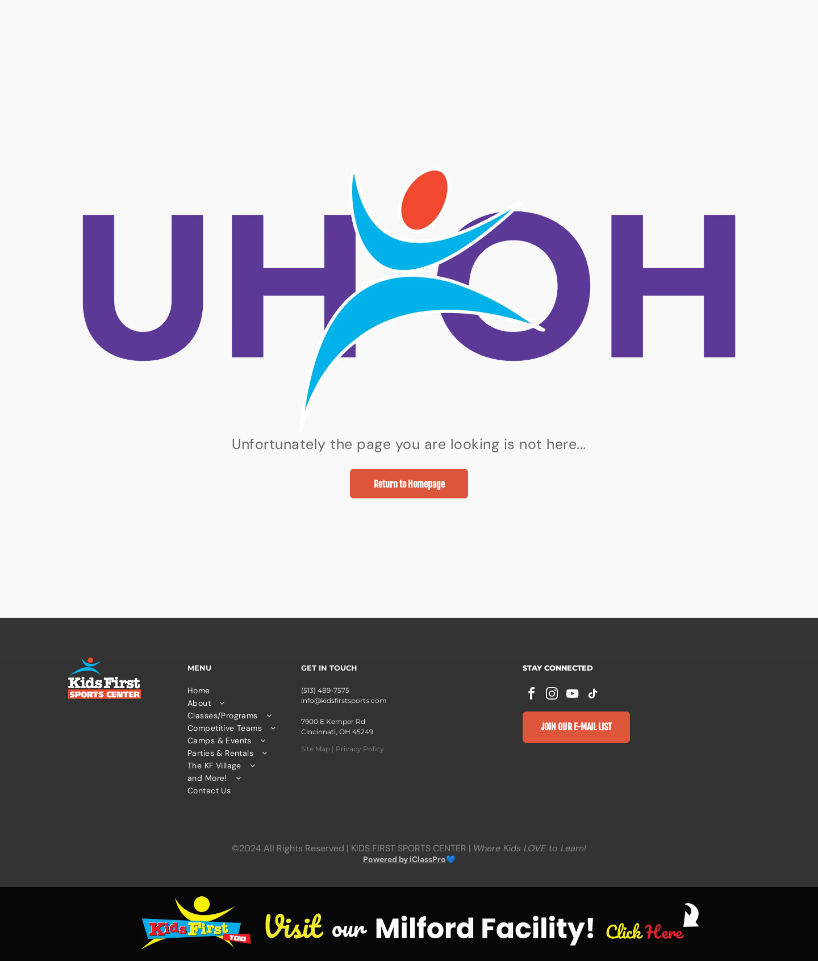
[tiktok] (593, 695)
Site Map (315, 748)
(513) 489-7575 (325, 690)
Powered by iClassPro (404, 859)
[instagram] (552, 695)
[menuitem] (238, 690)
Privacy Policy (360, 748)
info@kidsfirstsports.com (344, 700)
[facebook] (532, 695)
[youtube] (573, 695)
